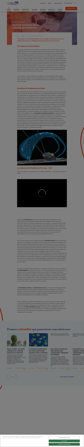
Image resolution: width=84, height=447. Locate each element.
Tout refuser (64, 440)
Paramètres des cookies (64, 437)
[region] (42, 441)
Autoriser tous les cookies (64, 444)
